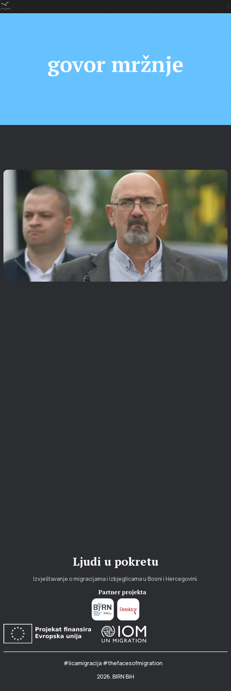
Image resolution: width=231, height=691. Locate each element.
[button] (227, 5)
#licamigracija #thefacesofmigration (112, 663)
